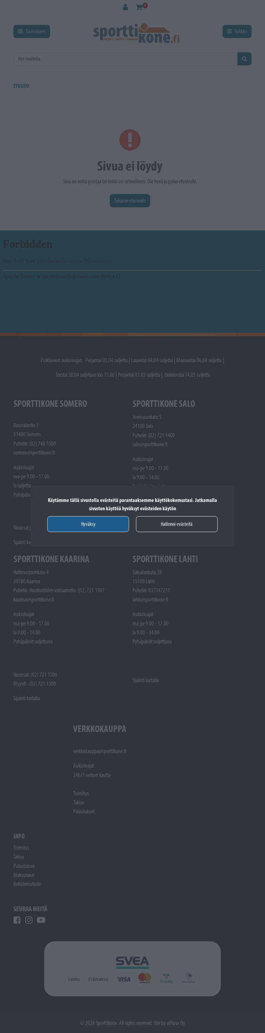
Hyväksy (88, 524)
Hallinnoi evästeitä (177, 524)
